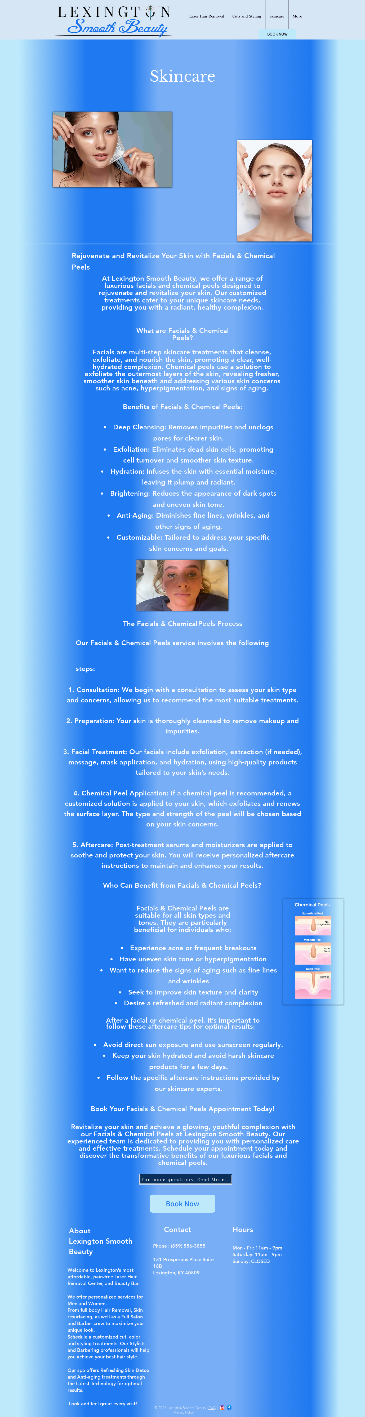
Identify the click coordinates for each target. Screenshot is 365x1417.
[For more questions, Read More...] (185, 1179)
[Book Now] (182, 1204)
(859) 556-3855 (188, 1246)
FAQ (212, 1407)
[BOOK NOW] (277, 34)
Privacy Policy (184, 1412)
